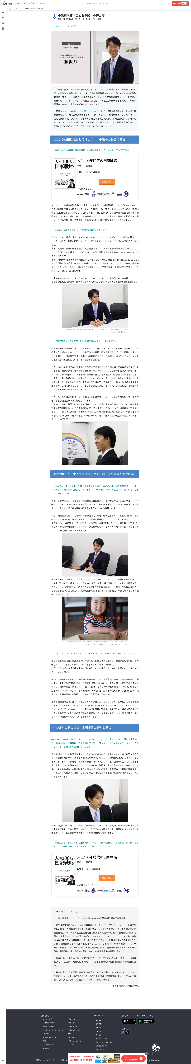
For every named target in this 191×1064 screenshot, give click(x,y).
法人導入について (101, 1039)
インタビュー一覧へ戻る (64, 26)
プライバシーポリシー (51, 1060)
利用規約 (39, 1060)
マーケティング (48, 1045)
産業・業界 (46, 1048)
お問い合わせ (100, 1049)
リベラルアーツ (73, 1037)
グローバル (72, 1019)
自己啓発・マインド (49, 1023)
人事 (44, 1041)
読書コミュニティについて (104, 1042)
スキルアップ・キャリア (51, 1019)
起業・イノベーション (50, 1037)
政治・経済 (72, 1023)
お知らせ (98, 1031)
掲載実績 (98, 1028)
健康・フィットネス (74, 1041)
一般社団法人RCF (85, 111)
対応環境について (101, 1046)
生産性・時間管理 (49, 1026)
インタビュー (17, 8)
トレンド (71, 1045)
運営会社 (98, 1020)
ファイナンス (72, 1026)
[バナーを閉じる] (147, 1053)
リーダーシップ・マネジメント (53, 1030)
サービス (98, 1035)
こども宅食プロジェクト (83, 579)
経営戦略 (46, 1034)
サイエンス (72, 1034)
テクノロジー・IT (74, 1030)
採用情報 (98, 1024)
